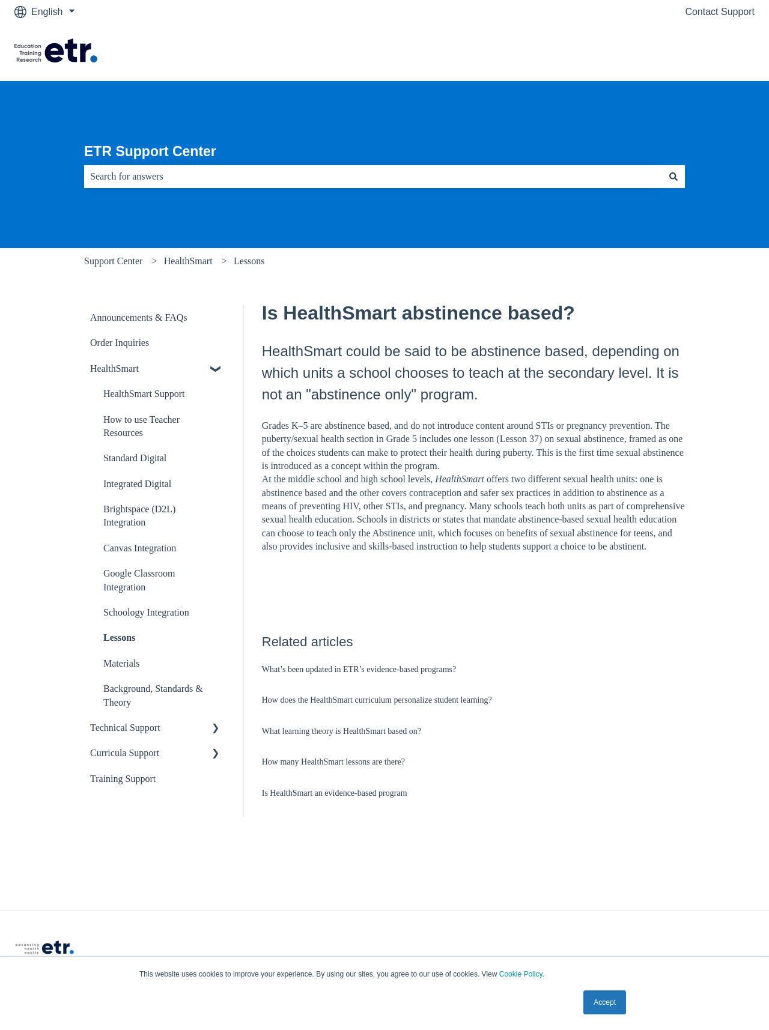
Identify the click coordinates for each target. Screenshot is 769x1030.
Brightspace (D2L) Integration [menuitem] (139, 515)
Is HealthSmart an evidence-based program (334, 793)
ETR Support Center (150, 151)
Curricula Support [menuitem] (124, 753)
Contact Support (720, 12)
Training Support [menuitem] (123, 779)
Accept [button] (605, 1002)
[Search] (673, 176)
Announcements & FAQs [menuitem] (138, 317)
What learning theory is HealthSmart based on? (341, 731)
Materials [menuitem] (121, 663)
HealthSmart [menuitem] (114, 368)
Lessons (249, 261)
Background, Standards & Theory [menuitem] (153, 695)
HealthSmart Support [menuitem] (144, 394)
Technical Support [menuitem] (125, 728)
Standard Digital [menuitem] (134, 458)
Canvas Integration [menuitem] (139, 548)
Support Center (113, 261)
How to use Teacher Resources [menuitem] (141, 426)
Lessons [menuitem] (119, 637)
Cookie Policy (521, 974)
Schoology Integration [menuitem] (146, 612)
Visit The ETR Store (700, 52)
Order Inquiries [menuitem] (119, 343)
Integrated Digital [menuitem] (137, 484)
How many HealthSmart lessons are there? (333, 761)
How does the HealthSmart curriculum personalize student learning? (377, 699)
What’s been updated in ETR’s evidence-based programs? (359, 669)
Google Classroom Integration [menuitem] (139, 580)
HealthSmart (188, 261)
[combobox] (373, 176)
